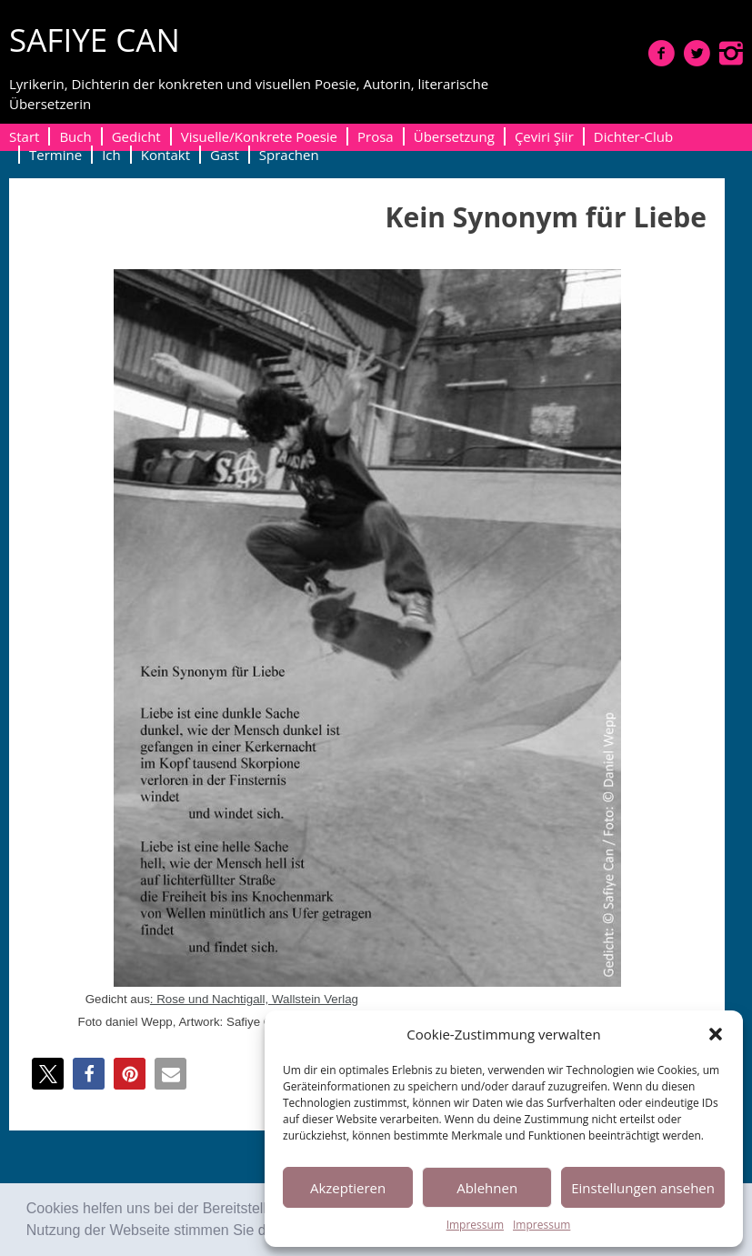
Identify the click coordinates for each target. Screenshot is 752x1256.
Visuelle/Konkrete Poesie (259, 136)
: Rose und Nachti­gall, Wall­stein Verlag (254, 999)
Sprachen (289, 155)
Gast (224, 155)
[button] (716, 1034)
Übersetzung (454, 136)
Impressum (475, 1224)
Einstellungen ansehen (643, 1188)
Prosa (375, 136)
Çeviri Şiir (544, 136)
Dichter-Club (633, 136)
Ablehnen (486, 1188)
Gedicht (136, 136)
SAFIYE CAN (94, 39)
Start (24, 136)
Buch (75, 136)
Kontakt (165, 155)
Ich (111, 155)
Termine (55, 155)
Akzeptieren (348, 1188)
